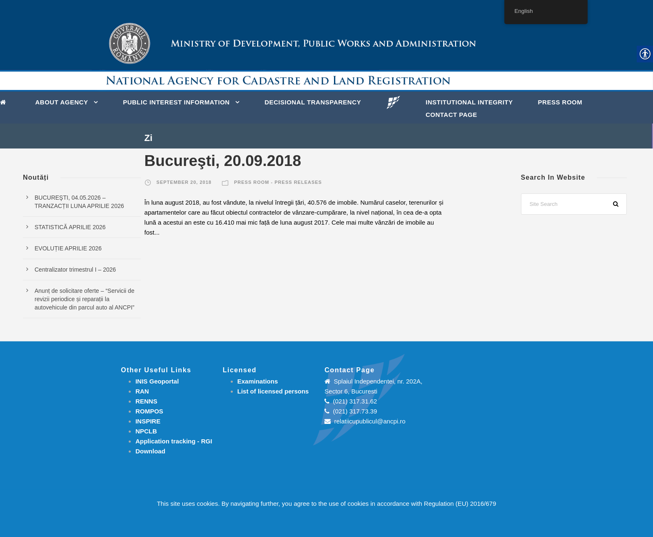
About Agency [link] (61, 102)
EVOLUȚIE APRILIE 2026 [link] (68, 248)
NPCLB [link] (146, 431)
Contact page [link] (451, 114)
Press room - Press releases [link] (278, 182)
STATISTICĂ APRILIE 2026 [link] (70, 227)
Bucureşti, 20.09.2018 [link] (223, 160)
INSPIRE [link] (147, 421)
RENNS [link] (146, 401)
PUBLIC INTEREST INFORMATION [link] (176, 102)
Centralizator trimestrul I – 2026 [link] (75, 269)
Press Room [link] (560, 102)
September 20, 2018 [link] (184, 182)
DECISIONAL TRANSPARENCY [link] (312, 102)
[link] (5, 101)
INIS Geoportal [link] (157, 381)
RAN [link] (142, 391)
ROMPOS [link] (149, 411)
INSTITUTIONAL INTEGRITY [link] (469, 102)
